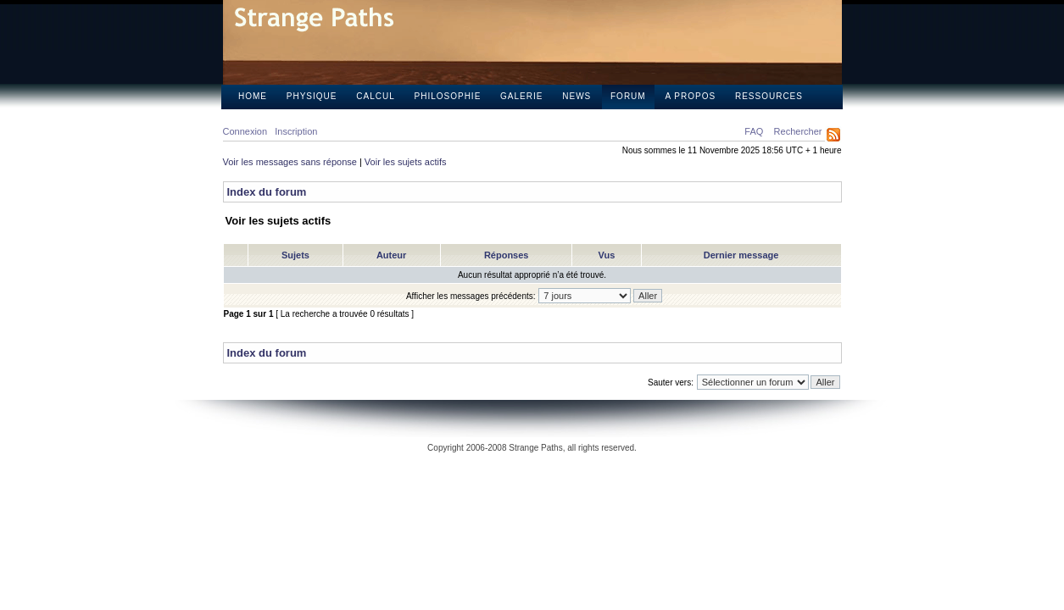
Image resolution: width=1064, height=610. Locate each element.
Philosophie (448, 96)
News (576, 96)
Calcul (375, 96)
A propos (690, 96)
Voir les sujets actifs (406, 162)
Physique (312, 96)
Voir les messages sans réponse (290, 162)
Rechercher (798, 131)
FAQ (753, 131)
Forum (628, 96)
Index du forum (267, 192)
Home (252, 96)
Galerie (521, 96)
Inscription (296, 131)
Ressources (769, 96)
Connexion (245, 131)
